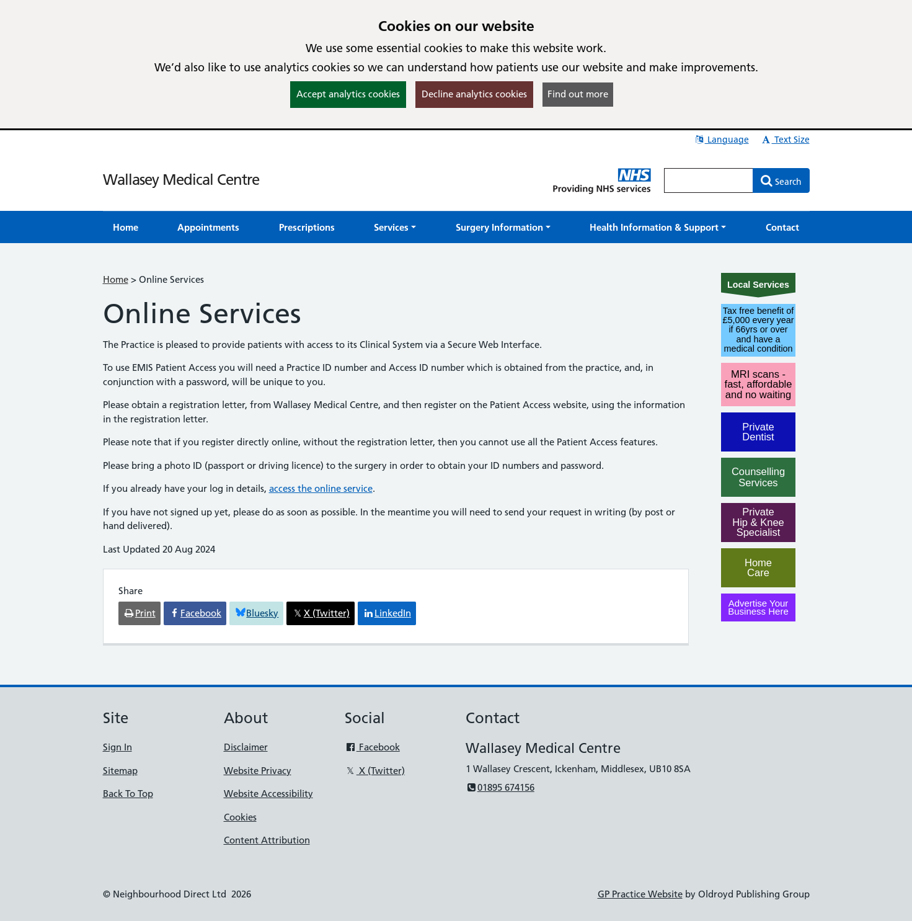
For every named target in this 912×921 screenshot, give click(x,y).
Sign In (117, 747)
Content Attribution (267, 840)
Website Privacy (257, 770)
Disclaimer (246, 747)
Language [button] (721, 139)
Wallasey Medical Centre (181, 180)
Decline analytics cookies (474, 94)
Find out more (577, 94)
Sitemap (120, 770)
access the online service (321, 488)
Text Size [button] (785, 139)
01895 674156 (500, 787)
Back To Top (128, 793)
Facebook (372, 747)
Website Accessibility (268, 793)
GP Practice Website (640, 894)
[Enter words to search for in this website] (708, 180)
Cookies (240, 817)
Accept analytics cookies (348, 94)
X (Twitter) (375, 770)
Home (115, 279)
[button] (395, 227)
